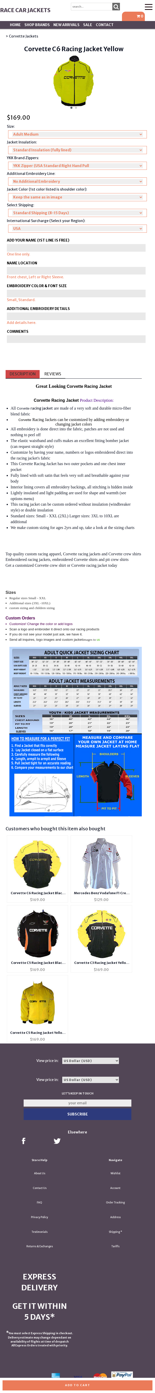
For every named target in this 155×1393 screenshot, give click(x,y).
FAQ (39, 1202)
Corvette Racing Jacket (37, 464)
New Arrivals (66, 25)
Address (115, 1217)
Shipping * (115, 1232)
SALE (87, 25)
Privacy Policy (39, 1217)
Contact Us (39, 1188)
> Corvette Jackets (22, 36)
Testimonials (40, 1232)
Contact (105, 25)
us (98, 639)
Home (15, 25)
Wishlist (115, 1173)
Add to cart (77, 1385)
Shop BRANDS (37, 25)
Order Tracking (115, 1202)
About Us (39, 1173)
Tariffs (115, 1246)
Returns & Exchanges (39, 1246)
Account (115, 1188)
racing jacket (41, 408)
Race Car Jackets (25, 10)
